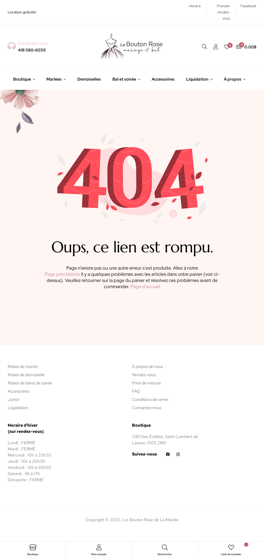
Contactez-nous (146, 407)
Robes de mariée (23, 366)
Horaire (195, 6)
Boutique (22, 79)
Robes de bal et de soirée (30, 383)
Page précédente (62, 274)
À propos (232, 79)
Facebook (248, 6)
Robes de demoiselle (26, 374)
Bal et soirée (124, 79)
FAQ (136, 391)
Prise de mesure (146, 383)
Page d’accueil (145, 286)
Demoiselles (89, 79)
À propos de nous (147, 366)
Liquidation (197, 79)
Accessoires (163, 79)
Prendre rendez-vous (223, 12)
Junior (14, 399)
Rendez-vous (144, 374)
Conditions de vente (150, 399)
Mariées (54, 79)
